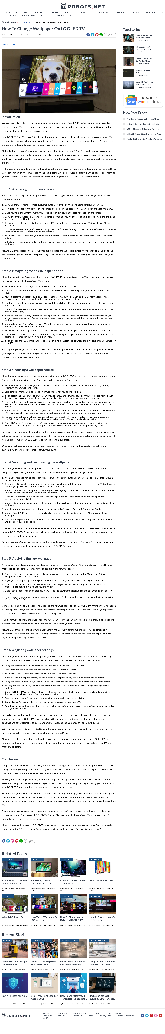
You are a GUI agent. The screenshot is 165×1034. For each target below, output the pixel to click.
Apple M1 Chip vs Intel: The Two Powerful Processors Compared (144, 139)
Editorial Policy (79, 1013)
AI (17, 12)
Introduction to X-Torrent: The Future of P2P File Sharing (144, 48)
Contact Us (77, 1015)
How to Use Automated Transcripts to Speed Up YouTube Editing (72, 998)
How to (84, 12)
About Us (46, 1013)
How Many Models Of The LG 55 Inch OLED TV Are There (43, 883)
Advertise (62, 1015)
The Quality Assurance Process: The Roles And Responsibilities (142, 119)
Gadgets (120, 12)
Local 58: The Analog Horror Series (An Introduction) (144, 83)
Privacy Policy (106, 1015)
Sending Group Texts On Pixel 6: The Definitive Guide (144, 59)
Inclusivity (96, 1013)
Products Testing (114, 1013)
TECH (26, 12)
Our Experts (61, 1013)
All (71, 16)
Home (7, 12)
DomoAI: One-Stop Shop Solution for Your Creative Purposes (43, 964)
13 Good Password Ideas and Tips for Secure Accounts (142, 129)
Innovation (28, 16)
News (59, 16)
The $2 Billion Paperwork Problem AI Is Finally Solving (102, 964)
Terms (91, 1015)
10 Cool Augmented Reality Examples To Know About (144, 36)
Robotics (39, 12)
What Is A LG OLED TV (101, 880)
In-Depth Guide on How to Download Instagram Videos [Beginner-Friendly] (142, 124)
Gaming (69, 12)
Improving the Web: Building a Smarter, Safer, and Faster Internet (102, 998)
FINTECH (54, 12)
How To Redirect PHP (143, 71)
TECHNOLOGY (9, 44)
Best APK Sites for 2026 (14, 995)
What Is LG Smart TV (12, 917)
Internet (150, 12)
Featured (46, 16)
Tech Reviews (102, 12)
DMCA (45, 1018)
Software (10, 16)
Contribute (47, 1015)
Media (136, 12)
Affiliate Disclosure (126, 1015)
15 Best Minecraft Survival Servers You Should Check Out (143, 134)
